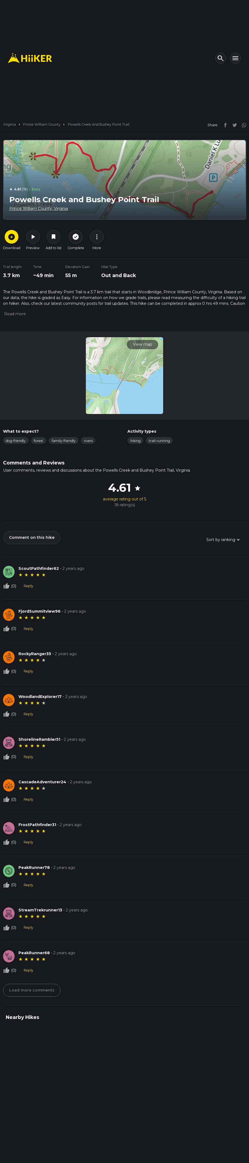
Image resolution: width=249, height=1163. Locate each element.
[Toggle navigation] (235, 58)
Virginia (9, 124)
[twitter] (233, 124)
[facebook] (224, 124)
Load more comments (31, 990)
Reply (28, 586)
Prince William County (42, 124)
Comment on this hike (31, 537)
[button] (14, 313)
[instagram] (242, 124)
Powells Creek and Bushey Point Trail (98, 124)
